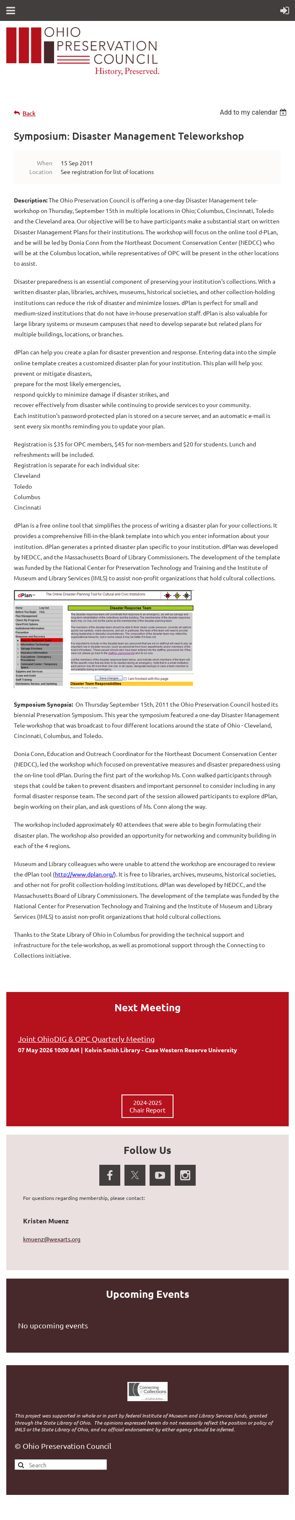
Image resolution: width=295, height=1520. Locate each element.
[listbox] (254, 112)
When (44, 163)
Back (29, 113)
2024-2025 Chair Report (147, 1106)
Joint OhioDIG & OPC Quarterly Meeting (86, 1038)
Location (40, 171)
